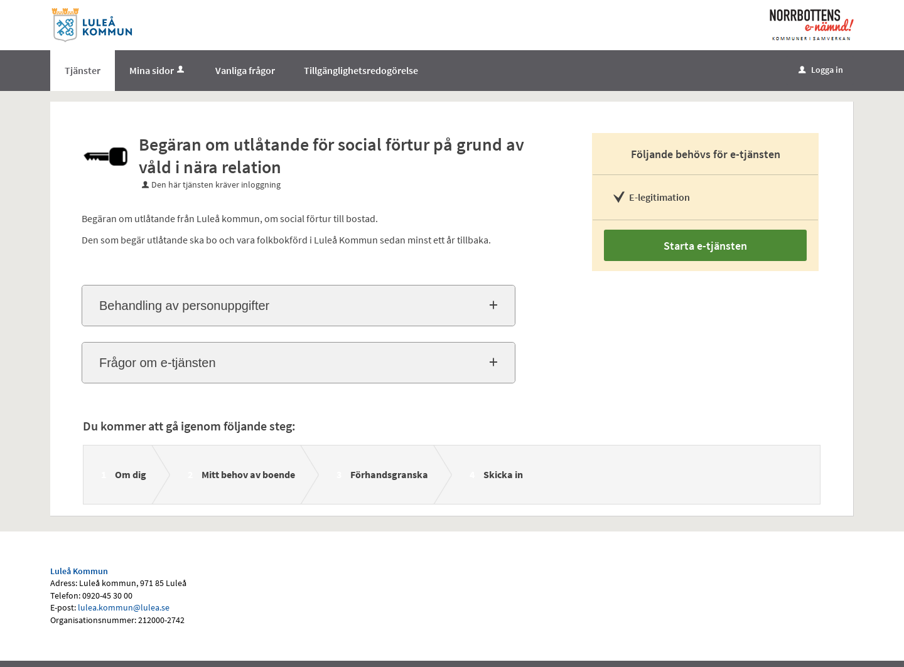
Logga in (821, 69)
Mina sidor (157, 70)
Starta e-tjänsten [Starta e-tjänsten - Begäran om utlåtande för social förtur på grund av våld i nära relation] (705, 245)
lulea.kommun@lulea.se (124, 607)
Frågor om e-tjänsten (157, 363)
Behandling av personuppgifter (184, 305)
